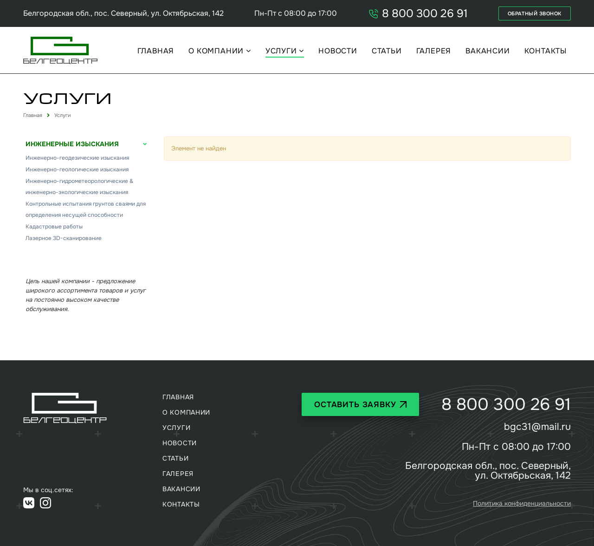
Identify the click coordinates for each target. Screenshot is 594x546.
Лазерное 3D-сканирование (64, 238)
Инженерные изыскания (72, 144)
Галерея (434, 51)
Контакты (545, 51)
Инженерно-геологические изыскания (77, 169)
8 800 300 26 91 (418, 14)
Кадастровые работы (54, 226)
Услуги (282, 51)
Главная (155, 51)
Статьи (387, 51)
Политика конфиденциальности (522, 503)
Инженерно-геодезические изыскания (77, 158)
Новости (337, 51)
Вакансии (487, 51)
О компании (217, 51)
